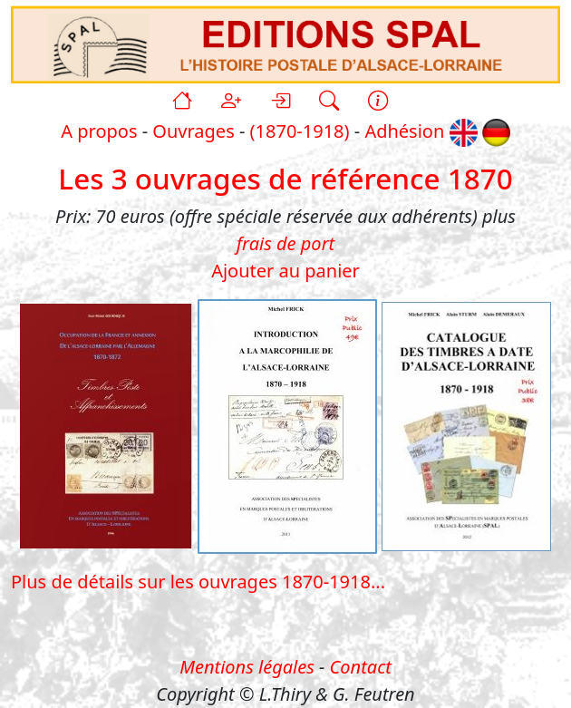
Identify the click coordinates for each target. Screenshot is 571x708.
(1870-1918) (300, 131)
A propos (99, 131)
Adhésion (404, 131)
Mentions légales (247, 667)
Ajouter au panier (285, 270)
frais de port (285, 243)
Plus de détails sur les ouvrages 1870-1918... (198, 581)
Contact (361, 667)
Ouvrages (193, 131)
